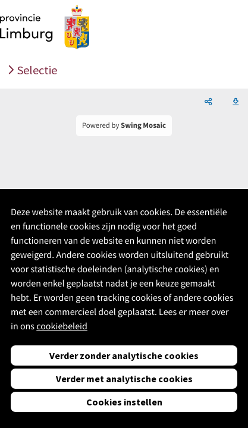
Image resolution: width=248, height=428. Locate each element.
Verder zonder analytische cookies (124, 355)
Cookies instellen (124, 402)
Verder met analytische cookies (124, 379)
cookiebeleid (61, 326)
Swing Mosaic (143, 125)
